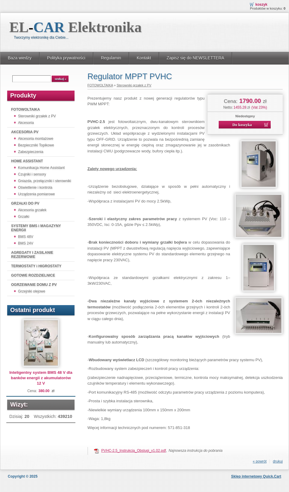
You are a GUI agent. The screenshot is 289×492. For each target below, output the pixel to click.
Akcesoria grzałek (32, 210)
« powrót (259, 461)
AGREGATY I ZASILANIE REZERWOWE (32, 254)
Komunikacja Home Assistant (41, 168)
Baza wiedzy (20, 58)
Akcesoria (26, 123)
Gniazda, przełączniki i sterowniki (44, 181)
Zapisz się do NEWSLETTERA (195, 58)
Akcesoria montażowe (35, 138)
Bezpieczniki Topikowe (36, 145)
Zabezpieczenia (30, 152)
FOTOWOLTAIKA (25, 109)
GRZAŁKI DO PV (25, 203)
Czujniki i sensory (32, 174)
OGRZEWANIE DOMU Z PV (34, 285)
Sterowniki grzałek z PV (37, 116)
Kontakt (144, 58)
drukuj (278, 461)
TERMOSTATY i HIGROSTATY (36, 266)
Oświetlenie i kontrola (35, 187)
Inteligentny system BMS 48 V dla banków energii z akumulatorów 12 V (40, 378)
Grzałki (23, 216)
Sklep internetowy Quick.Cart (256, 476)
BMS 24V (25, 243)
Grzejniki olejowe (31, 291)
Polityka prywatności (66, 58)
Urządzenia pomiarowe (36, 194)
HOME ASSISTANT (27, 161)
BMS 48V (25, 237)
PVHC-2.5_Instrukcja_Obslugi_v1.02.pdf (133, 450)
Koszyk (261, 4)
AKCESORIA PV (24, 132)
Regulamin (111, 58)
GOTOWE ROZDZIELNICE (33, 275)
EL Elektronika (75, 27)
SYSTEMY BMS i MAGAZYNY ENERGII (36, 228)
